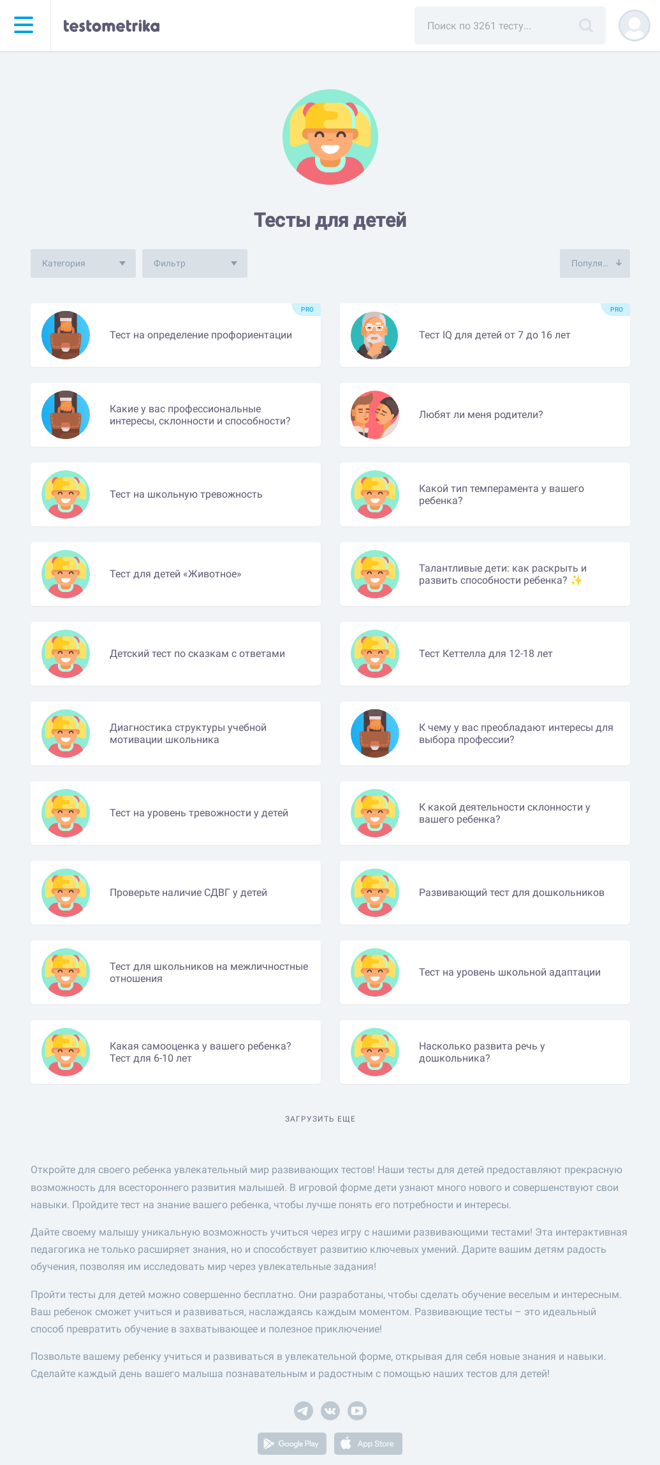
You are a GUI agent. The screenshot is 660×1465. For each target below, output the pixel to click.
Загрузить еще (320, 1119)
